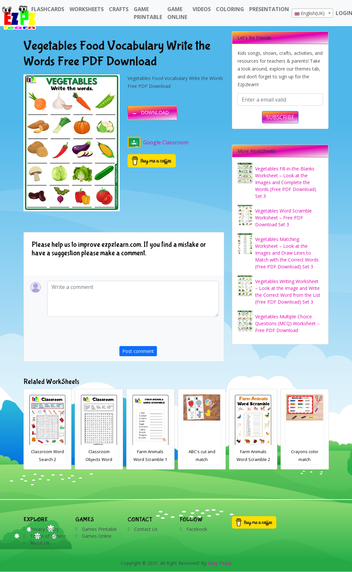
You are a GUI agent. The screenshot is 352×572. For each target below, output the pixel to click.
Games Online (97, 536)
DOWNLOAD (155, 112)
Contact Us (146, 529)
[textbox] (312, 13)
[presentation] (169, 333)
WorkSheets (86, 9)
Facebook (196, 529)
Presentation (269, 9)
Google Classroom (158, 142)
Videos (201, 9)
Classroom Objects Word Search (150, 459)
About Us (40, 543)
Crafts (119, 9)
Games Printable (99, 529)
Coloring (230, 9)
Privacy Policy (44, 529)
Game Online (177, 13)
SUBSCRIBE (280, 117)
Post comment (138, 351)
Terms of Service (48, 536)
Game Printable (148, 13)
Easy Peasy (220, 563)
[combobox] (312, 13)
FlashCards (47, 9)
